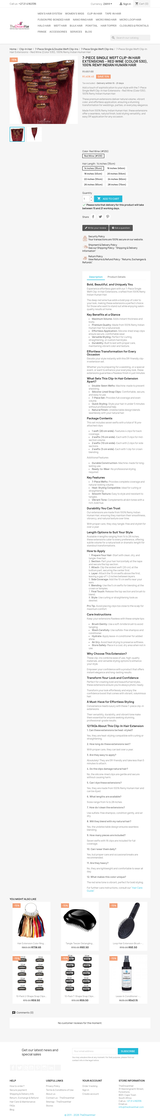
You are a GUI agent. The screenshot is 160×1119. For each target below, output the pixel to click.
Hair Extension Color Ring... (31, 943)
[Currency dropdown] (108, 4)
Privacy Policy (53, 1086)
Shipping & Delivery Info (22, 1093)
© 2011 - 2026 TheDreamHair (80, 1115)
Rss (25, 1068)
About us (50, 1093)
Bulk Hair (76, 25)
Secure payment (18, 1090)
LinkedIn (51, 1068)
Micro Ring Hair (106, 19)
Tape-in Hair (113, 13)
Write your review (95, 228)
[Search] (130, 38)
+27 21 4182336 (27, 3)
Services (76, 31)
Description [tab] (96, 277)
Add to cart (108, 199)
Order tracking (89, 1086)
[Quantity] (86, 198)
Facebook (13, 1068)
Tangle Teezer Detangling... (80, 943)
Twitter (20, 1068)
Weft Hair (60, 25)
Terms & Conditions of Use (60, 1090)
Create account (90, 1093)
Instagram (44, 1068)
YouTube (31, 1068)
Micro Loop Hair (130, 19)
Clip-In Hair (94, 13)
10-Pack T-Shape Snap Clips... (80, 996)
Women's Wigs (74, 13)
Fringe (42, 31)
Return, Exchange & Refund (24, 1097)
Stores (49, 1105)
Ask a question (121, 228)
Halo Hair (44, 25)
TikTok (58, 1068)
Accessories (58, 31)
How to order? (17, 1086)
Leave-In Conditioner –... (128, 996)
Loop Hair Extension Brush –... (128, 943)
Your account (92, 1080)
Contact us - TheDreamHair (60, 1097)
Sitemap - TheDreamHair (58, 1101)
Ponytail (92, 25)
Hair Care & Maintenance (22, 1101)
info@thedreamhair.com (131, 1107)
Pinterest (108, 217)
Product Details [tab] (116, 277)
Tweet (100, 217)
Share (93, 217)
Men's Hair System (50, 13)
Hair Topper (109, 25)
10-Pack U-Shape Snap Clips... (31, 996)
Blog (88, 31)
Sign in (85, 1090)
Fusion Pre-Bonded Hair (54, 19)
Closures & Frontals (134, 25)
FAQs (12, 1105)
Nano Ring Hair (83, 19)
